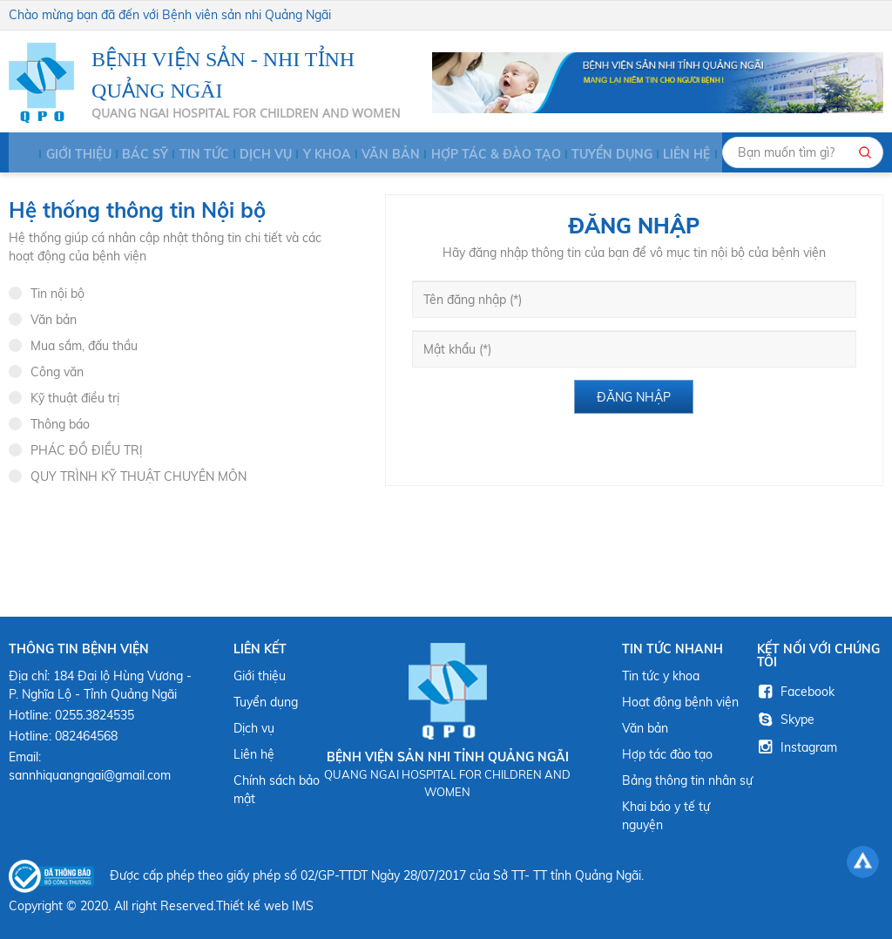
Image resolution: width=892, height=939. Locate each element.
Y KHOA (309, 154)
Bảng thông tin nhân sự (687, 780)
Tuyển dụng (576, 154)
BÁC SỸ (137, 154)
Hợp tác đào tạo (667, 754)
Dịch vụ (250, 154)
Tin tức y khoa (660, 676)
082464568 (86, 736)
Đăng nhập (634, 397)
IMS (303, 906)
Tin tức (192, 154)
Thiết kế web (252, 906)
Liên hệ (648, 154)
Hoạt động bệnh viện (680, 702)
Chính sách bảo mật (276, 790)
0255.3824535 (94, 715)
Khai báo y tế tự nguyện (666, 816)
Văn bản (369, 154)
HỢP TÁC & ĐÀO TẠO (467, 154)
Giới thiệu (72, 154)
